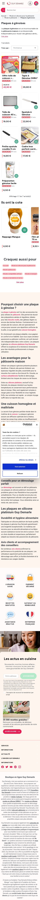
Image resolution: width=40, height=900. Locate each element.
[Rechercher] (20, 10)
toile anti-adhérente (18, 810)
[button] (3, 3)
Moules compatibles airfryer (12, 274)
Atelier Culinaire (16, 797)
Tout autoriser (20, 466)
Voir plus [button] (4, 36)
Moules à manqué (31, 274)
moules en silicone (31, 801)
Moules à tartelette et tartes (13, 278)
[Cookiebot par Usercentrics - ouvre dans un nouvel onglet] (24, 424)
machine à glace (17, 869)
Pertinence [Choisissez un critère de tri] (24, 48)
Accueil (5, 265)
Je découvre (12, 731)
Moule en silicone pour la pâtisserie (23, 265)
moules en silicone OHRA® (12, 801)
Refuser (20, 473)
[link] (10, 580)
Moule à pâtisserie (9, 270)
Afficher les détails (26, 460)
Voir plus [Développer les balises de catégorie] (20, 282)
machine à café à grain (9, 856)
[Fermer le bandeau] (37, 424)
